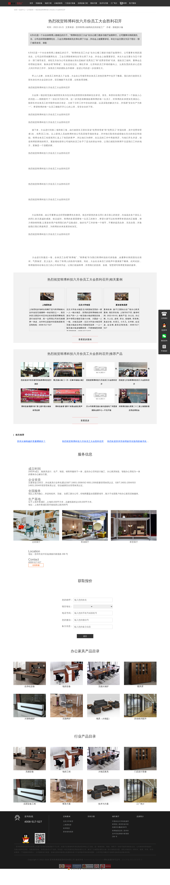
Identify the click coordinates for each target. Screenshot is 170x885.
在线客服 (36, 577)
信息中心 (22, 10)
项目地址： (67, 618)
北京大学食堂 (84, 305)
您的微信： (67, 632)
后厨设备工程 (83, 3)
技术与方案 (104, 3)
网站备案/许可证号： (113, 871)
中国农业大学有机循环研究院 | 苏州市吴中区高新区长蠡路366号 (120, 836)
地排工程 (48, 3)
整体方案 (93, 3)
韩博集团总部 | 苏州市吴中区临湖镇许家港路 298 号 (120, 845)
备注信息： (67, 638)
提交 (85, 648)
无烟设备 (39, 3)
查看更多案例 (85, 339)
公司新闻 (30, 10)
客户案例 (132, 3)
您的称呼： (67, 612)
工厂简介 (114, 3)
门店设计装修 (70, 3)
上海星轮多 (47, 305)
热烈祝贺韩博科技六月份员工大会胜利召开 (83, 453)
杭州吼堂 (66, 840)
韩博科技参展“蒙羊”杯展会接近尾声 (68, 418)
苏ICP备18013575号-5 (132, 871)
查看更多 (85, 432)
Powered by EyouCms (93, 871)
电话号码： (67, 625)
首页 (31, 3)
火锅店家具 (58, 3)
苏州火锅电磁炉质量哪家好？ (31, 453)
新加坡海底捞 (121, 305)
